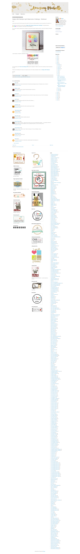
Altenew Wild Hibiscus (54, 175)
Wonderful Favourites (54, 536)
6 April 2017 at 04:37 (18, 135)
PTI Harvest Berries (54, 400)
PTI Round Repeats (54, 436)
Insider (52, 293)
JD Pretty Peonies (53, 302)
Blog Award (52, 196)
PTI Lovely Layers (53, 417)
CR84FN (52, 233)
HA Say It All (53, 274)
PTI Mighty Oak (53, 422)
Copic (52, 231)
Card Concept (53, 207)
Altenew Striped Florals (54, 173)
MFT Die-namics (53, 339)
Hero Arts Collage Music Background (56, 283)
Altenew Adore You (53, 165)
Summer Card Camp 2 (54, 497)
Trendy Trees (53, 513)
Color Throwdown (53, 226)
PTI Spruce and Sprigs (54, 444)
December (59, 64)
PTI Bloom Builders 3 (54, 375)
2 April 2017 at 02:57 (18, 107)
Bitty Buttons (53, 192)
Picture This (52, 364)
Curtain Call (52, 239)
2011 (57, 98)
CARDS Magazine (53, 209)
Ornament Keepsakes (54, 358)
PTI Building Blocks (54, 380)
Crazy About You (53, 234)
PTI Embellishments (54, 387)
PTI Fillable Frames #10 (54, 390)
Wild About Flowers (54, 530)
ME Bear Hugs (53, 320)
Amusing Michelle (58, 29)
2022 (57, 57)
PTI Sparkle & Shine (54, 443)
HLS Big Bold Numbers (54, 287)
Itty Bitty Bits (53, 297)
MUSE (52, 348)
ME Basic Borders (53, 319)
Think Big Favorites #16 (54, 510)
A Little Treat (53, 156)
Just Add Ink (52, 303)
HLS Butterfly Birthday (54, 288)
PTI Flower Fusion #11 (54, 391)
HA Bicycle (52, 268)
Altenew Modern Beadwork (55, 171)
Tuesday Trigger (53, 514)
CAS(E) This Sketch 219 (60, 76)
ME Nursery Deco (53, 327)
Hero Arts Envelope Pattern (55, 285)
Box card (52, 201)
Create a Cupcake (53, 235)
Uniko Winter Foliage (54, 523)
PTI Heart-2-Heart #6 (54, 406)
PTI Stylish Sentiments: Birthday (55, 449)
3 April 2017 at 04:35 (18, 124)
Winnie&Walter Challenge (54, 531)
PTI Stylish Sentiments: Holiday (55, 450)
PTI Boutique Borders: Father (55, 379)
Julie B (16, 99)
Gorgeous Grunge (53, 267)
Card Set (52, 208)
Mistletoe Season (53, 345)
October (58, 67)
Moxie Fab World (53, 347)
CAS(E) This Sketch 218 (60, 82)
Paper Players (53, 362)
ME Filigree (52, 322)
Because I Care (53, 187)
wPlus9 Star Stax (53, 546)
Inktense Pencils (53, 292)
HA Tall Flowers (53, 275)
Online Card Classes (54, 356)
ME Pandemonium (53, 328)
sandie (16, 93)
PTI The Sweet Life (54, 461)
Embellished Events (54, 243)
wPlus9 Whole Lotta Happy (55, 548)
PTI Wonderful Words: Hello (55, 475)
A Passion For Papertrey (54, 157)
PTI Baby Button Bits (54, 370)
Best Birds (52, 189)
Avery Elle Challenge (54, 180)
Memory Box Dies (53, 332)
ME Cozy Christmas (54, 321)
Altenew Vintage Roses (54, 174)
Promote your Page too (59, 31)
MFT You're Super (53, 344)
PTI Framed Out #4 (54, 393)
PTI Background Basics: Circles (55, 371)
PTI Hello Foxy (53, 409)
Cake (51, 206)
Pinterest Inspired (53, 366)
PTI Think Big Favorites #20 (55, 468)
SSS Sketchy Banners (54, 496)
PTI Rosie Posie (53, 435)
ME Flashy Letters (53, 323)
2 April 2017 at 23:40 (18, 118)
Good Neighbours (53, 266)
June (58, 72)
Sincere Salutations (54, 493)
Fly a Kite (52, 251)
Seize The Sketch (53, 487)
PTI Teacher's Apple (54, 459)
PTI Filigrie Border (53, 389)
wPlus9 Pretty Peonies (54, 545)
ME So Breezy (53, 330)
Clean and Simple (53, 222)
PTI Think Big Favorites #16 (55, 466)
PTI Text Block (53, 460)
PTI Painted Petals (53, 427)
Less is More (53, 310)
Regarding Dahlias (53, 479)
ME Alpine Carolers (54, 318)
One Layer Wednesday (54, 355)
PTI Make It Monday (54, 418)
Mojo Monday (53, 346)
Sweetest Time (53, 501)
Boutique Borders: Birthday (55, 199)
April (58, 75)
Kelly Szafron (17, 133)
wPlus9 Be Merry (53, 538)
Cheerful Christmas (54, 217)
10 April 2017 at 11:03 (18, 141)
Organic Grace (53, 357)
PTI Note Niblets (53, 424)
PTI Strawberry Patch (54, 448)
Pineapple (52, 365)
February (58, 89)
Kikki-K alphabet (53, 305)
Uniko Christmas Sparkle (54, 519)
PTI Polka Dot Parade (54, 431)
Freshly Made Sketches (54, 257)
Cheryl (16, 138)
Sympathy (52, 503)
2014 (57, 94)
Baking (52, 183)
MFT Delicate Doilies (54, 337)
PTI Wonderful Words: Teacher (55, 476)
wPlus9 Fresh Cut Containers (55, 540)
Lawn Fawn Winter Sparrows (55, 309)
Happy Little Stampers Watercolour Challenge (34, 25)
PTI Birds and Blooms (54, 373)
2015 (57, 93)
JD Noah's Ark (53, 301)
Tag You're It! (53, 504)
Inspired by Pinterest (54, 294)
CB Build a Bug (53, 215)
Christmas (52, 218)
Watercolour (52, 527)
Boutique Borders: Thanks (55, 200)
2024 (57, 55)
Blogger (44, 551)
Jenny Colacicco (17, 127)
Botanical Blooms (53, 198)
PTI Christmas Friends (54, 383)
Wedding (52, 528)
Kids (51, 304)
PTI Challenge (53, 382)
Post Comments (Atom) (19, 146)
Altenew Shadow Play (54, 172)
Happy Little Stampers (46, 69)
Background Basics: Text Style (55, 182)
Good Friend (53, 265)
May (58, 73)
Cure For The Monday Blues (55, 236)
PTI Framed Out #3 (54, 392)
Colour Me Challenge (54, 227)
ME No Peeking (53, 326)
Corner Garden (53, 232)
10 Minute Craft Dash (54, 154)
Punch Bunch (53, 477)
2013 (57, 96)
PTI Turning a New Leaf (54, 471)
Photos (52, 363)
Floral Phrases (53, 250)
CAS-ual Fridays (53, 210)
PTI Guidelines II (53, 397)
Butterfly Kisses (53, 205)
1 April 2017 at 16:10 (18, 90)
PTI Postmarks (53, 432)
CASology (52, 214)
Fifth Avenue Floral (53, 248)
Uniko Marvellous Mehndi (54, 521)
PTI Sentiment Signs (54, 440)
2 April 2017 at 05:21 (18, 112)
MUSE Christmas (53, 349)
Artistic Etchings (53, 179)
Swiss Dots (52, 502)
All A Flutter (52, 163)
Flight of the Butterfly (54, 249)
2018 (57, 62)
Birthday (52, 190)
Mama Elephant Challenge (55, 314)
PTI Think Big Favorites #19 (55, 467)
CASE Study (53, 213)
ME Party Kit (53, 329)
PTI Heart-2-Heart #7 (54, 407)
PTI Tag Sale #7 (53, 452)
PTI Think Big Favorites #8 (55, 469)
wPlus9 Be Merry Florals (54, 539)
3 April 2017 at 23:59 (18, 130)
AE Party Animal (53, 161)
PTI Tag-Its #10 (53, 453)
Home (33, 145)
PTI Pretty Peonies (53, 433)
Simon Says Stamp (54, 492)
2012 (57, 97)
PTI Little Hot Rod (53, 416)
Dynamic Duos (53, 241)
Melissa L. (16, 88)
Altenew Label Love (54, 170)
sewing (52, 488)
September (59, 68)
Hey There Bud (53, 286)
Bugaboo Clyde (53, 204)
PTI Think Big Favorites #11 (55, 462)
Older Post (51, 145)
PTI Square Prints (53, 445)
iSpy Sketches (53, 296)
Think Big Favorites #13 (54, 509)
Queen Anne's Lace (54, 478)
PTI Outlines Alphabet (54, 426)
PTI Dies (52, 384)
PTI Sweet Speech (53, 451)
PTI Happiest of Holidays (54, 398)
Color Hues (52, 225)
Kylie (15, 82)
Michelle (62, 18)
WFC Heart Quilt (53, 529)
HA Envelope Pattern (54, 270)
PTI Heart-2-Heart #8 (54, 408)
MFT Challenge (53, 335)
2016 (57, 92)
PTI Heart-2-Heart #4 (54, 405)
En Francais (52, 244)
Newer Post (14, 145)
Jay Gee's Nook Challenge (55, 300)
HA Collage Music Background (55, 269)
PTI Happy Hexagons (54, 399)
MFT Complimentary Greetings (55, 336)
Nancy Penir (17, 115)
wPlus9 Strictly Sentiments (55, 547)
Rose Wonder (53, 484)
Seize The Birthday (53, 486)
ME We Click (53, 331)
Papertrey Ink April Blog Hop (61, 78)
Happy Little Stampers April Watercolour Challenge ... (61, 86)
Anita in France (17, 121)
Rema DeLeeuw (17, 110)
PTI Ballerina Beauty (54, 372)
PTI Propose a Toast (54, 434)
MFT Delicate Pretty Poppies (55, 338)
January (58, 90)
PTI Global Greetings (54, 396)
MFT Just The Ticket (54, 340)
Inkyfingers (16, 104)
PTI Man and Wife (53, 419)
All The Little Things (54, 164)
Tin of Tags (52, 512)
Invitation (52, 295)
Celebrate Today (53, 216)
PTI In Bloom (53, 410)
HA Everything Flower (54, 271)
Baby (51, 181)
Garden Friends (53, 259)
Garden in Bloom (53, 260)
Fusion (52, 258)
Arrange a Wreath (53, 178)
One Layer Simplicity (54, 354)
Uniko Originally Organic (54, 522)
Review (52, 483)
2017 (57, 63)
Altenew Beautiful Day (54, 166)
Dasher (52, 240)
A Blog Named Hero (54, 155)
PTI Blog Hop (53, 374)
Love (51, 313)
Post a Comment (16, 143)
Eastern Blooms (53, 242)
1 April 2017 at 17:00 (18, 96)
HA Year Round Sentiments (55, 276)
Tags (51, 505)
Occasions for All (53, 353)
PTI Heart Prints (53, 401)
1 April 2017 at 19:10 (18, 101)
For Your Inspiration (54, 253)
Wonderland (52, 537)
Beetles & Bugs (53, 188)
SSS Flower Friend (53, 495)
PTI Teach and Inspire (54, 458)
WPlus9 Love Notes (54, 544)
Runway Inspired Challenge (55, 485)
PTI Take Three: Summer (54, 457)
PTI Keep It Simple (53, 414)
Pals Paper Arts (53, 361)
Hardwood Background (54, 279)
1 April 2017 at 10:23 (18, 85)
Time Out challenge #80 (24, 66)
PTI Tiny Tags (53, 470)
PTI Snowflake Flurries (54, 441)
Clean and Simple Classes (55, 223)
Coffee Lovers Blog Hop (54, 224)
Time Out (52, 511)
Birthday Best (53, 191)
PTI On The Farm (53, 425)
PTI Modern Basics (53, 423)
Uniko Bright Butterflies (54, 518)
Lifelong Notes (53, 312)
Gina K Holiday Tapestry (54, 262)
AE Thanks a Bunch (54, 162)
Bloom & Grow (53, 197)
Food (51, 252)
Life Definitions (53, 311)
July (58, 71)
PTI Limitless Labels (54, 415)
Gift (51, 261)
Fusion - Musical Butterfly (61, 77)
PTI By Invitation (53, 381)
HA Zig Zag (52, 277)
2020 (57, 59)
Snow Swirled (53, 494)
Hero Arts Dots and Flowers (55, 284)
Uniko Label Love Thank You (55, 520)
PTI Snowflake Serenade (54, 442)
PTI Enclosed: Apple (54, 388)
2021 (57, 58)
